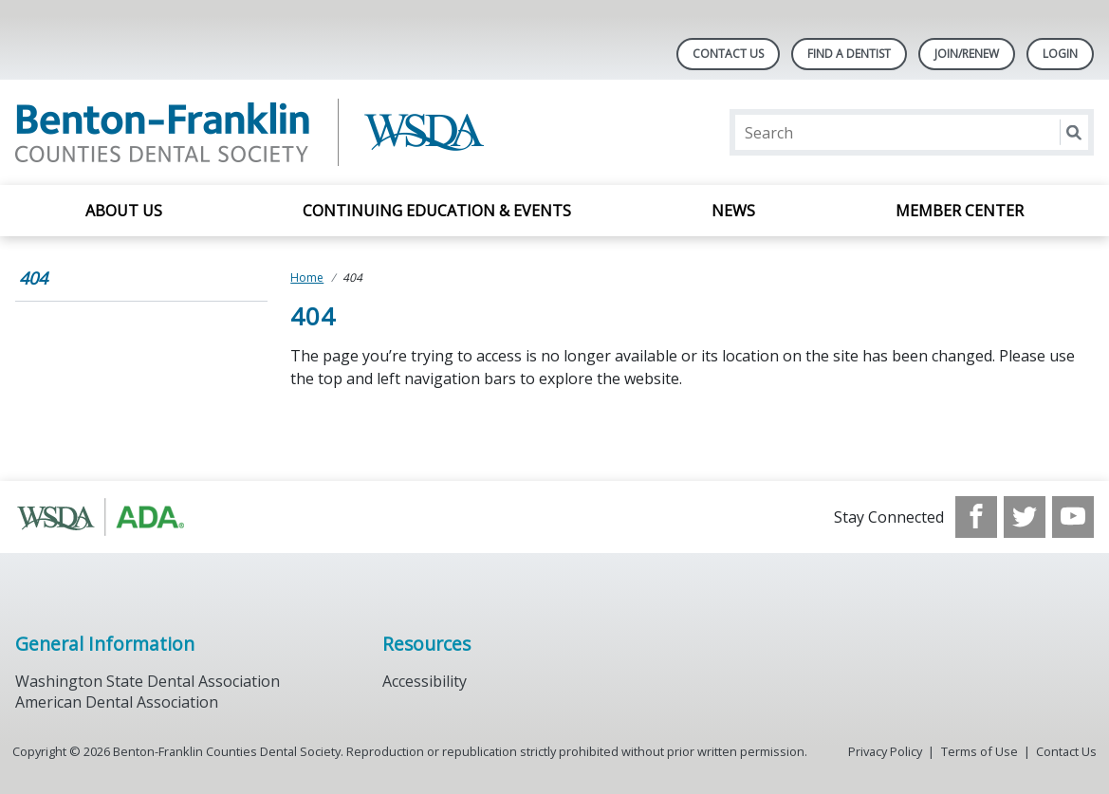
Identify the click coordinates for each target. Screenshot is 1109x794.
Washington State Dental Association (147, 681)
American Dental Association (116, 702)
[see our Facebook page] (976, 517)
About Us (123, 210)
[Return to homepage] (260, 132)
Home (306, 277)
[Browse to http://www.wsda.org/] (111, 517)
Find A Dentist (849, 54)
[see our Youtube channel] (1073, 517)
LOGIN (1060, 54)
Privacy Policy (885, 751)
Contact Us (728, 54)
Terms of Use (979, 751)
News (733, 210)
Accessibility (424, 681)
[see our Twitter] (1024, 517)
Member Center (960, 210)
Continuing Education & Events (437, 210)
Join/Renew (966, 54)
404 (33, 278)
